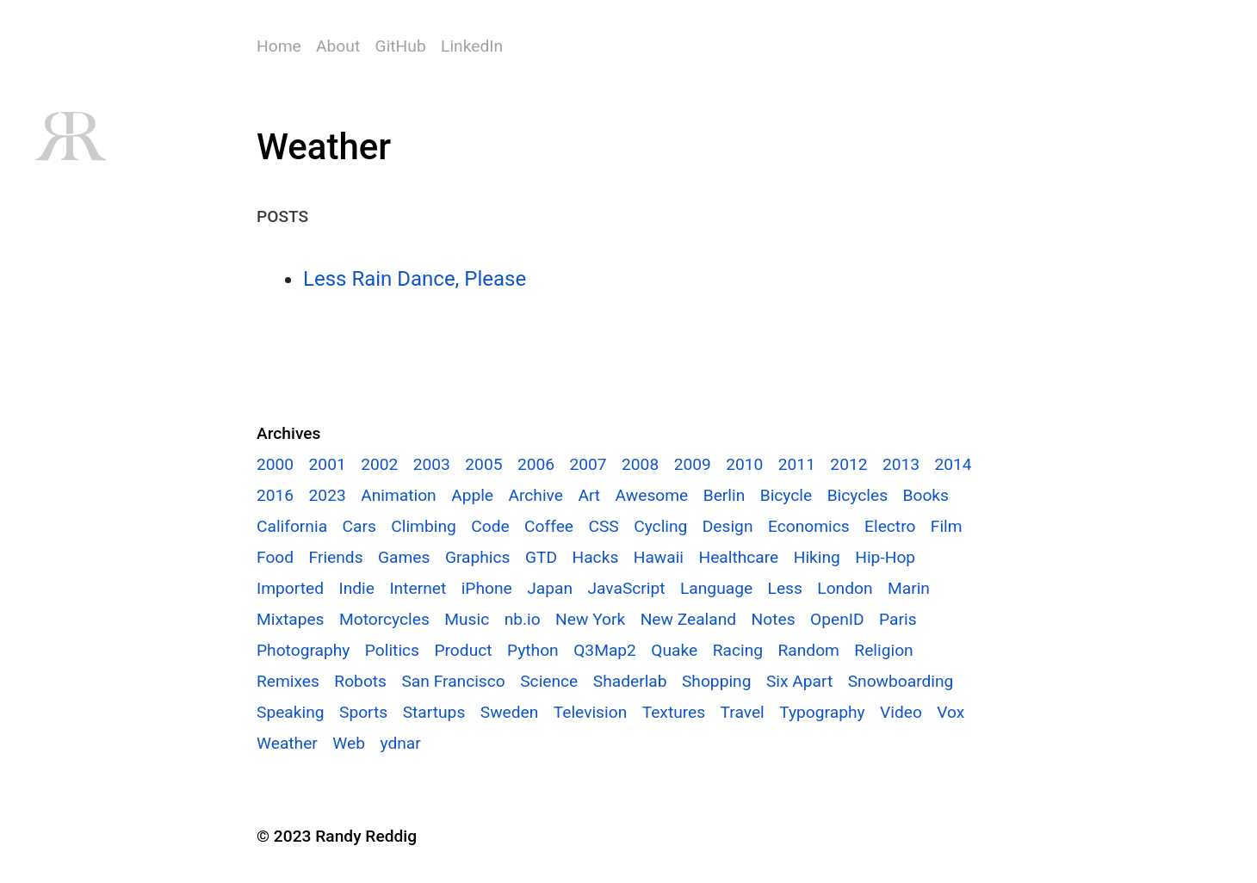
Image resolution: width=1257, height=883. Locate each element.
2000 (275, 464)
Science (549, 681)
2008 (640, 464)
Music (466, 619)
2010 (744, 464)
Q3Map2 (604, 650)
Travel (743, 712)
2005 (483, 464)
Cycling (660, 526)
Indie (356, 588)
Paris (898, 619)
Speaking (291, 712)
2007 (587, 464)
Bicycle (786, 495)
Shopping (717, 681)
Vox (950, 712)
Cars (359, 526)
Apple (472, 495)
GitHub (400, 46)
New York (590, 619)
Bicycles (857, 495)
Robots (360, 681)
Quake (674, 650)
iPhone (486, 588)
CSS (603, 526)
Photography (303, 650)
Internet (417, 588)
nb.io (523, 619)
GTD (541, 557)
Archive (535, 495)
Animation (399, 495)
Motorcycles (384, 619)
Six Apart (799, 681)
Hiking (817, 557)
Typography (821, 712)
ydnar (400, 743)
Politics (392, 650)
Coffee (548, 526)
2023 (327, 495)
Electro (889, 526)
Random (808, 650)
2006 (535, 464)
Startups (434, 712)
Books (925, 495)
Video (901, 712)
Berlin (724, 495)
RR (69, 136)
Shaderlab (630, 681)
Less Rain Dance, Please (414, 279)
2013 (901, 464)
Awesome (652, 495)
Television (590, 712)
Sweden (509, 712)
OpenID (837, 619)
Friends (336, 557)
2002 (379, 464)
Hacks (595, 557)
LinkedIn (472, 46)
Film (947, 526)
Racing (738, 650)
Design (728, 526)
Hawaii (659, 557)
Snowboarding (901, 681)
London (844, 588)
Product (463, 650)
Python (533, 650)
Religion (883, 650)
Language (716, 588)
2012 (848, 464)
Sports (363, 712)
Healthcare (738, 557)
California (292, 526)
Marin (909, 588)
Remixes (288, 681)
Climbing (423, 526)
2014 (953, 464)
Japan (550, 588)
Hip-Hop (885, 557)
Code (490, 526)
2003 (431, 464)
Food (275, 557)
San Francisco (453, 681)
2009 (692, 464)
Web (348, 743)
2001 (327, 464)
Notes (774, 619)
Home (279, 46)
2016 (275, 495)
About (338, 46)
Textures (673, 712)
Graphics (478, 557)
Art (589, 495)
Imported (290, 588)
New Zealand (688, 619)
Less (785, 588)
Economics (809, 526)
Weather (287, 743)
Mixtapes (291, 619)
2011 (796, 464)
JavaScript (626, 588)
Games (404, 557)
